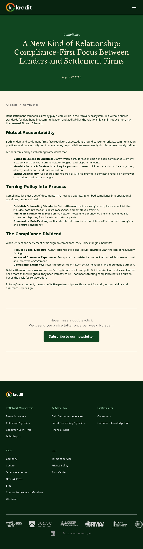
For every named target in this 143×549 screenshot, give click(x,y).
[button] (133, 7)
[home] (19, 7)
